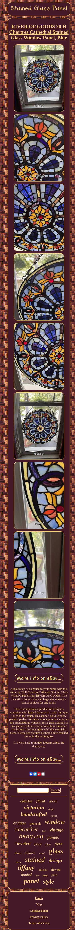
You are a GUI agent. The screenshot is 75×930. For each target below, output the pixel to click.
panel (31, 881)
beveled (23, 843)
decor (18, 862)
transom (30, 853)
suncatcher (26, 829)
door (18, 853)
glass (56, 851)
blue (48, 844)
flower (54, 815)
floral (40, 801)
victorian (34, 807)
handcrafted (34, 814)
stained (35, 859)
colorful (26, 801)
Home (39, 898)
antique (19, 823)
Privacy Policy (39, 916)
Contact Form (39, 910)
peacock (35, 823)
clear (58, 844)
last (44, 831)
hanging (31, 836)
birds (45, 876)
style (48, 881)
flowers (55, 869)
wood (42, 853)
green (53, 801)
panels (53, 837)
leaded (26, 874)
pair (54, 875)
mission (43, 869)
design (55, 860)
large (51, 808)
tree (37, 875)
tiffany (26, 867)
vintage (56, 829)
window (55, 821)
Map (39, 904)
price (37, 844)
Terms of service (38, 923)
